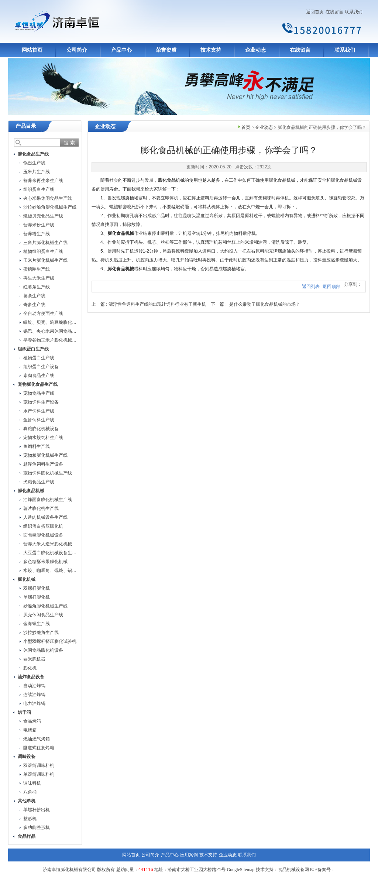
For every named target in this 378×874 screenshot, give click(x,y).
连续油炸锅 (34, 694)
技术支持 (210, 50)
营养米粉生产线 (38, 224)
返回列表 (311, 286)
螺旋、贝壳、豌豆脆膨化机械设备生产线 (63, 322)
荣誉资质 (166, 50)
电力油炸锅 (34, 703)
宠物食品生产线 (38, 393)
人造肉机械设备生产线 (45, 517)
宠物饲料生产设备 (41, 402)
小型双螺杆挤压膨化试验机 (49, 641)
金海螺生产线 (36, 623)
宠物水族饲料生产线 (43, 437)
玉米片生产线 (36, 171)
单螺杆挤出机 (36, 809)
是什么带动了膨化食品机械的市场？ (264, 304)
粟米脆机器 (34, 659)
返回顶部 (331, 286)
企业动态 (255, 50)
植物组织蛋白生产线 (43, 251)
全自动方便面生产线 (43, 313)
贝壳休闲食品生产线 (43, 614)
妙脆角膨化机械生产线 (45, 606)
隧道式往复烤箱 (38, 747)
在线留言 (334, 11)
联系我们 (353, 11)
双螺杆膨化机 (36, 588)
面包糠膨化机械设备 (43, 535)
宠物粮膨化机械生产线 (45, 455)
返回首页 (315, 11)
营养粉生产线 (36, 233)
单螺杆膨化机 (36, 597)
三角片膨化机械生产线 (45, 242)
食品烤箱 (32, 721)
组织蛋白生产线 (38, 189)
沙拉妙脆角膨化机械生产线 (49, 207)
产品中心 (121, 50)
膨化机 (30, 668)
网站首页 (32, 50)
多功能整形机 (36, 827)
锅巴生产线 (34, 162)
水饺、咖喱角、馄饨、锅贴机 (52, 570)
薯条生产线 (34, 295)
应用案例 (189, 854)
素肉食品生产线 (38, 375)
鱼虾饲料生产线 (38, 419)
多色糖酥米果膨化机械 (45, 561)
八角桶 (30, 792)
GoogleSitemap (241, 869)
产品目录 (26, 126)
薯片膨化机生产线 (41, 508)
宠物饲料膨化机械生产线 (47, 473)
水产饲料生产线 (38, 411)
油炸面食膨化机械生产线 (47, 499)
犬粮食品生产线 (38, 481)
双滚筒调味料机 (38, 765)
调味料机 (32, 783)
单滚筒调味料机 (38, 774)
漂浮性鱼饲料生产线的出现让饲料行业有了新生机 (157, 304)
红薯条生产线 (36, 286)
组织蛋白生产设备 (41, 366)
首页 (245, 127)
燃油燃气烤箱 (36, 738)
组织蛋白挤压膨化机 (43, 526)
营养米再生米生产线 (43, 180)
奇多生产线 (34, 304)
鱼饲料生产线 (36, 446)
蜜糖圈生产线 (36, 269)
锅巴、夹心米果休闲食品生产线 (54, 331)
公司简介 (76, 50)
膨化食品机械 (171, 180)
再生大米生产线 (38, 278)
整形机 (30, 818)
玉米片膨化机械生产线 (45, 260)
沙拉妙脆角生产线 (41, 632)
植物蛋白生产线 (38, 357)
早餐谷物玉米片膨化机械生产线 (54, 340)
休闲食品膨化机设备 (43, 650)
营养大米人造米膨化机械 (47, 543)
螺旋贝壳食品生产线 (43, 216)
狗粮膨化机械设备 (41, 428)
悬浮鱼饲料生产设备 (43, 464)
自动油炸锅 (34, 685)
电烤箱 (30, 730)
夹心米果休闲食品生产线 (47, 198)
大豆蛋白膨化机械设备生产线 (52, 552)
